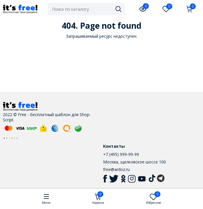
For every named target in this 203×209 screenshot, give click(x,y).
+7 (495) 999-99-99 (121, 154)
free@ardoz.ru (116, 169)
